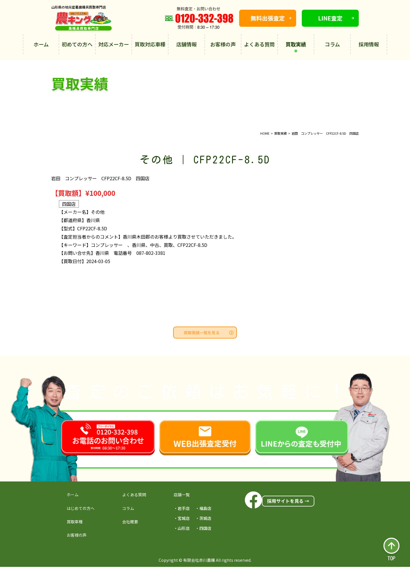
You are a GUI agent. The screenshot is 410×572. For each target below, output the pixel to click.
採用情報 (368, 44)
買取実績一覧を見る (208, 332)
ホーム (41, 44)
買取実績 (296, 46)
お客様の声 (223, 44)
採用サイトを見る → (288, 500)
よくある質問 (259, 44)
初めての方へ (77, 44)
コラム (332, 44)
